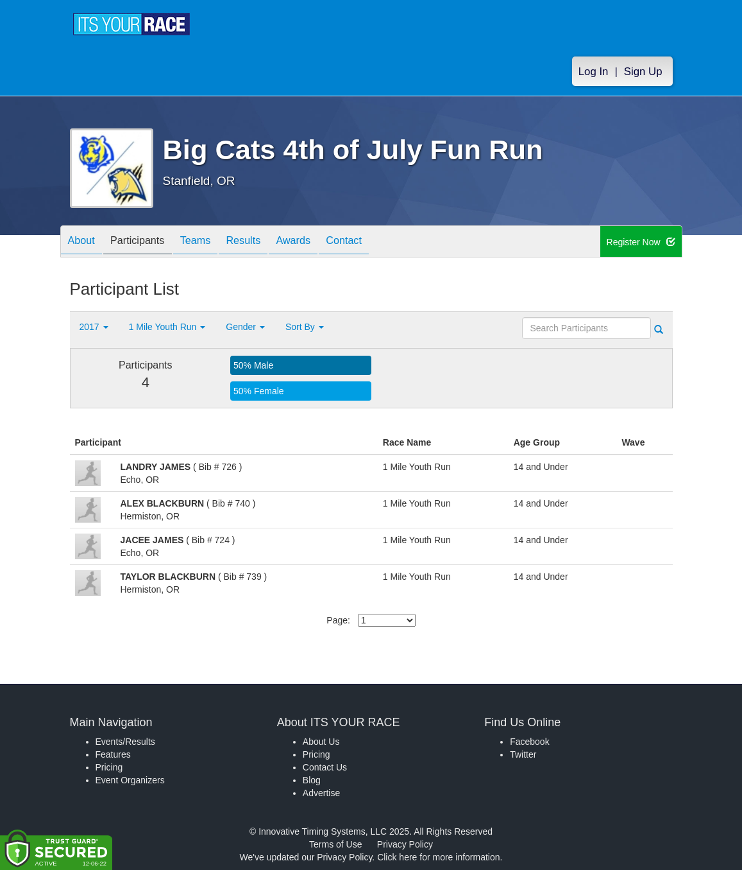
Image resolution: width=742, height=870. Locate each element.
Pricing (109, 767)
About (85, 242)
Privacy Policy (405, 844)
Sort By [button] (304, 327)
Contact (379, 242)
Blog (312, 780)
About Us (321, 741)
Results (265, 242)
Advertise (321, 793)
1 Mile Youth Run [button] (167, 327)
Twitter (523, 754)
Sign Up (643, 71)
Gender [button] (245, 327)
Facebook (529, 741)
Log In (593, 71)
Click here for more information (438, 857)
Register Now (641, 242)
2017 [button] (94, 327)
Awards (322, 242)
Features (113, 754)
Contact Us (325, 767)
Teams (211, 242)
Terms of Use (335, 844)
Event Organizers (130, 780)
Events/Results (125, 741)
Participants (147, 242)
